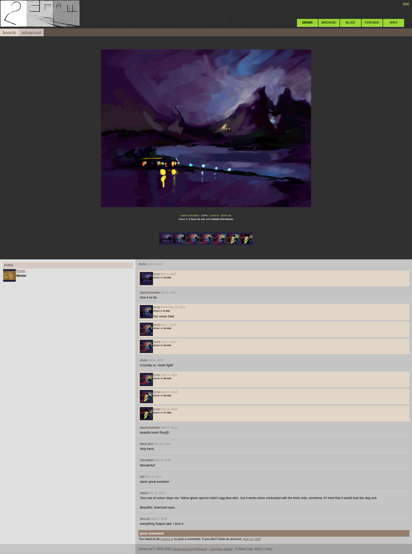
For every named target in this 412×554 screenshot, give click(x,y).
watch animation (190, 215)
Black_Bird (146, 443)
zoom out (226, 215)
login (406, 4)
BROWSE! (329, 22)
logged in (167, 539)
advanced (31, 32)
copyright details (221, 549)
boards (9, 32)
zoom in (214, 215)
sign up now (251, 539)
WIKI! (393, 22)
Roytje (20, 271)
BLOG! (351, 22)
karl (142, 476)
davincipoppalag (150, 292)
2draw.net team (183, 549)
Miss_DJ (145, 518)
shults (143, 359)
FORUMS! (372, 22)
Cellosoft (201, 549)
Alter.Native (147, 459)
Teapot (144, 492)
